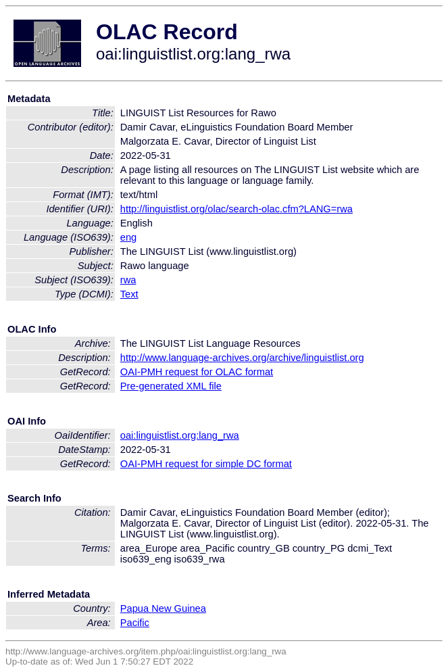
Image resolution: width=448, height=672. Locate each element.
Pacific (134, 622)
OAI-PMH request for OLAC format (196, 371)
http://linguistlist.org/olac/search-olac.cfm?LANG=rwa (236, 208)
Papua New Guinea (163, 608)
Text (129, 294)
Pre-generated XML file (171, 386)
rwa (128, 279)
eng (128, 237)
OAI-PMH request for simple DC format (206, 463)
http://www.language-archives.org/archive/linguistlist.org (242, 357)
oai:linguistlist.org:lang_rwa (179, 435)
